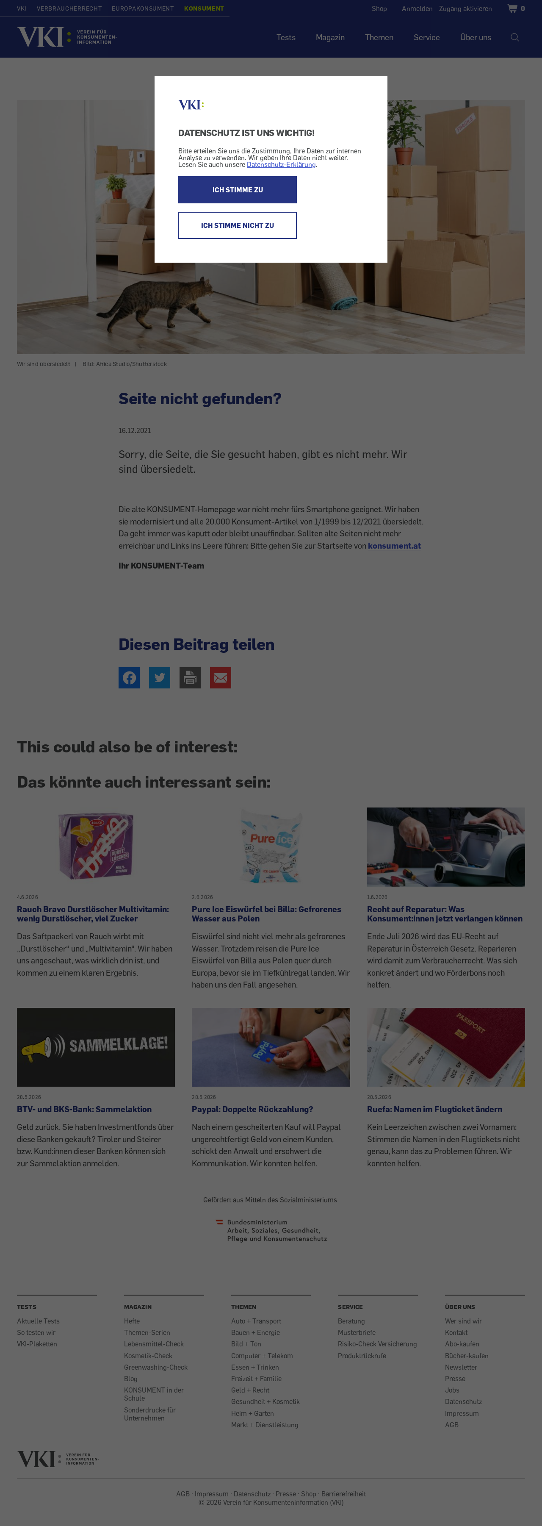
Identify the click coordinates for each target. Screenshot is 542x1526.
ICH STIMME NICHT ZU (237, 225)
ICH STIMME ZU (238, 190)
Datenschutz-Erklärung (281, 164)
